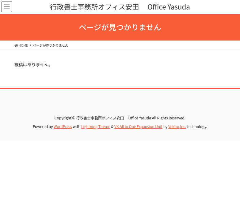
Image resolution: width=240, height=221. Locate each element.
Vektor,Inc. (177, 126)
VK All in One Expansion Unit (138, 126)
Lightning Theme (95, 126)
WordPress (63, 126)
